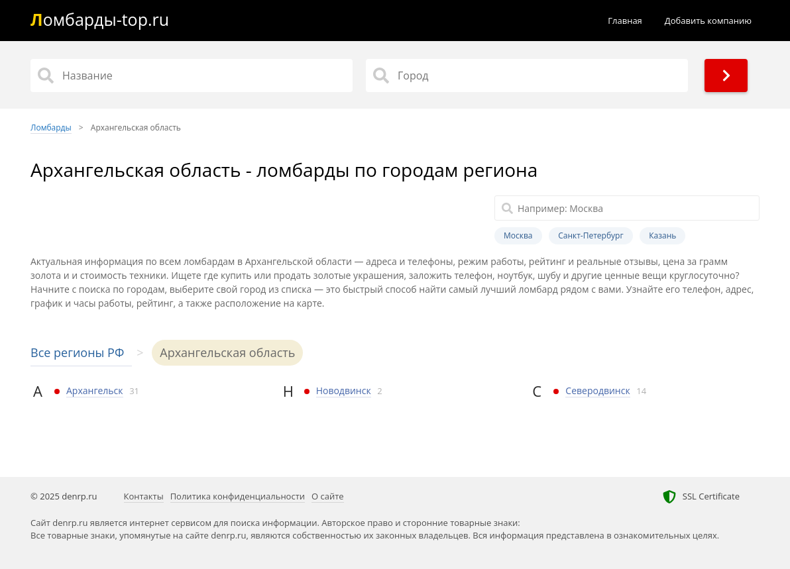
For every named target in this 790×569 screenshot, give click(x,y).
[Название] (191, 75)
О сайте (327, 496)
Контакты (144, 496)
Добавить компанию (708, 20)
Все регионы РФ (77, 352)
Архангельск (94, 390)
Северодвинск (597, 390)
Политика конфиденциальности (237, 496)
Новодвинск (343, 390)
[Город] (527, 75)
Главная (625, 20)
